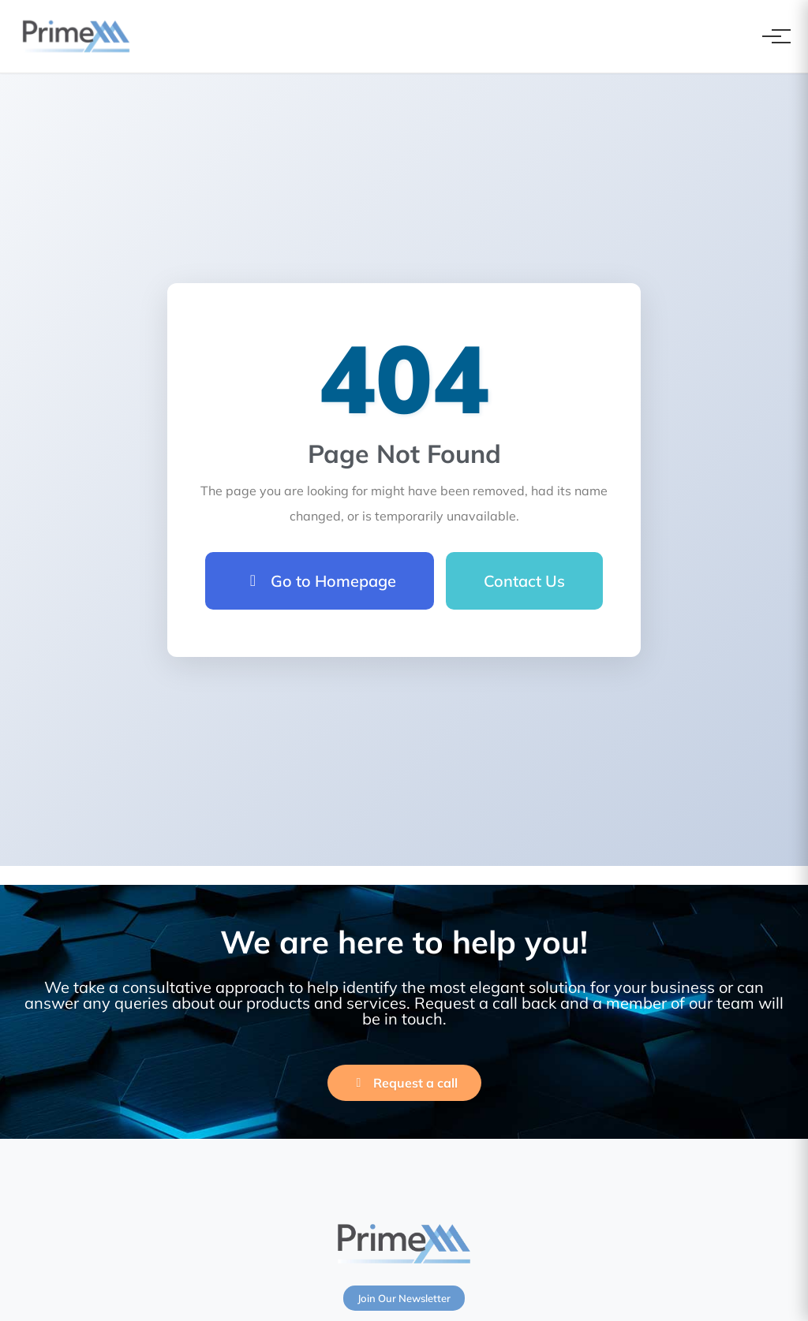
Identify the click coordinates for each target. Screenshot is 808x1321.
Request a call (404, 1083)
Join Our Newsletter (404, 1298)
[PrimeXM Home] (76, 36)
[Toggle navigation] (771, 36)
